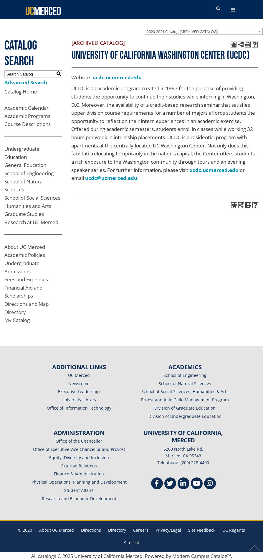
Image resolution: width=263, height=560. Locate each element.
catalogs (47, 556)
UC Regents (233, 530)
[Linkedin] (183, 484)
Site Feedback (201, 530)
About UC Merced (24, 247)
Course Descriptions (27, 124)
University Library (79, 400)
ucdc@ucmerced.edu (111, 178)
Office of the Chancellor (79, 441)
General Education (25, 165)
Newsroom (79, 383)
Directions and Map (26, 303)
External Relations (79, 466)
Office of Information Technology (79, 408)
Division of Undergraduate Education (184, 416)
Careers (140, 530)
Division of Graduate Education (185, 408)
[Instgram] (210, 484)
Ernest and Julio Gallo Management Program (185, 400)
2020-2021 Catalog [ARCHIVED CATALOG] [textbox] (182, 31)
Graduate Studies (24, 214)
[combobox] (204, 31)
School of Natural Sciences (185, 383)
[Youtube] (197, 484)
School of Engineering (29, 173)
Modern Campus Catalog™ (201, 556)
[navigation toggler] (233, 9)
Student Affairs (79, 490)
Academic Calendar (26, 107)
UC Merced (79, 375)
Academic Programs (27, 116)
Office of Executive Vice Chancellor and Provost (79, 449)
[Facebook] (157, 484)
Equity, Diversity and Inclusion (79, 457)
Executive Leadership (79, 391)
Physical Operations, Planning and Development (79, 482)
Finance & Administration (79, 474)
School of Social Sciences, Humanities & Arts (185, 391)
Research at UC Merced (31, 222)
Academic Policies (24, 255)
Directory (15, 312)
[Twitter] (170, 484)
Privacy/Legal (168, 530)
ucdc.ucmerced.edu (117, 77)
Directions (91, 530)
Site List (131, 543)
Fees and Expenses (26, 279)
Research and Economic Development (79, 498)
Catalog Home (20, 91)
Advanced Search (25, 82)
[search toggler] (218, 9)
